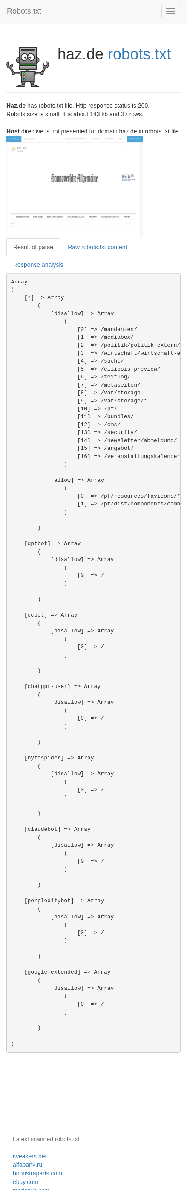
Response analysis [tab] (38, 264)
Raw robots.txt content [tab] (97, 247)
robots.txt (139, 54)
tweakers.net (29, 1156)
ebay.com (25, 1181)
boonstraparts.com (37, 1173)
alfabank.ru (27, 1164)
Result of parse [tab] (33, 247)
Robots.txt (24, 11)
